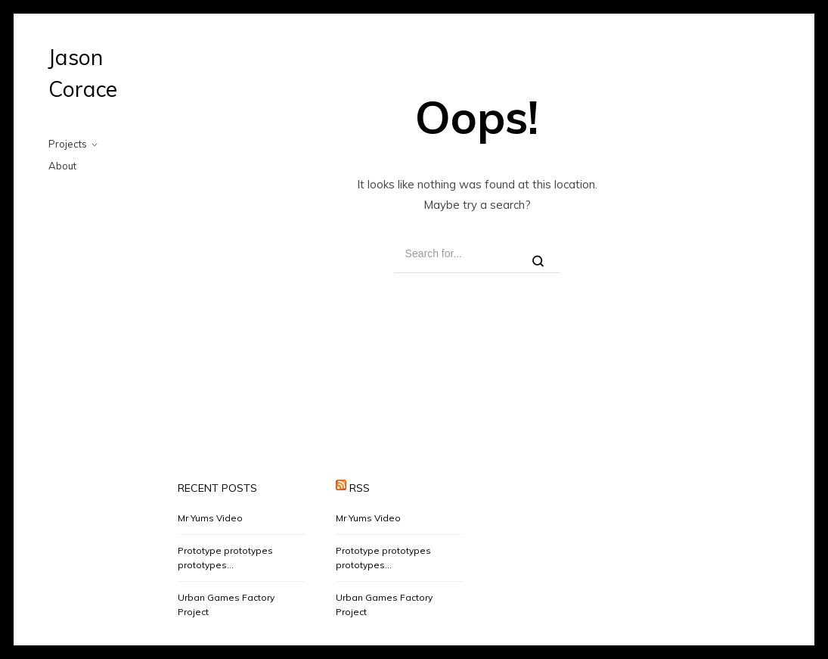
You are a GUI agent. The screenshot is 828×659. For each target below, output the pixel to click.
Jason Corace (82, 73)
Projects (67, 144)
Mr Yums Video (210, 518)
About (62, 166)
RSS (359, 488)
